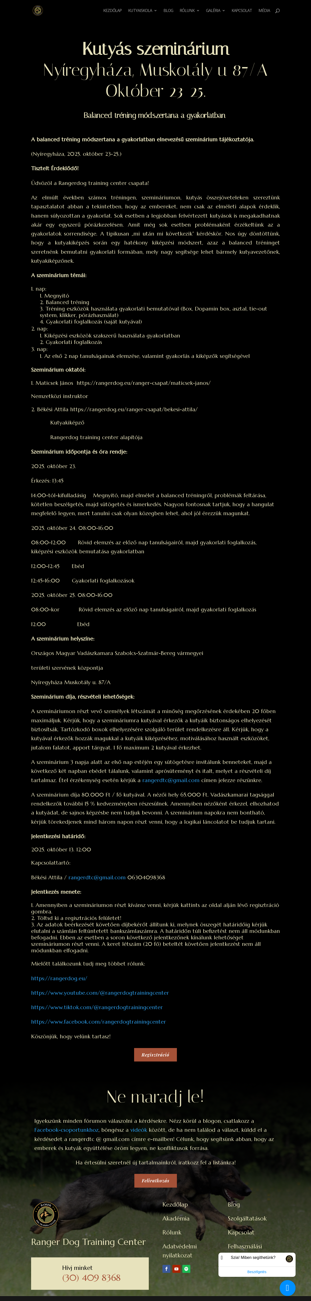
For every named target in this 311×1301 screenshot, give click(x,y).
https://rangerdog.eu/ (59, 978)
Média (264, 11)
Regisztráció (155, 1055)
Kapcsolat (242, 11)
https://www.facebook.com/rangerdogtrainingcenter (98, 1021)
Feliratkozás (155, 1181)
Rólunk (187, 11)
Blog (168, 11)
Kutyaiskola (140, 11)
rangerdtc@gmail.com (171, 780)
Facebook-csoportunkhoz (66, 1130)
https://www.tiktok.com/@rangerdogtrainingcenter (97, 1007)
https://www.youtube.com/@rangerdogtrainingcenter (100, 992)
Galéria (213, 11)
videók (138, 1130)
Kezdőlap (112, 11)
